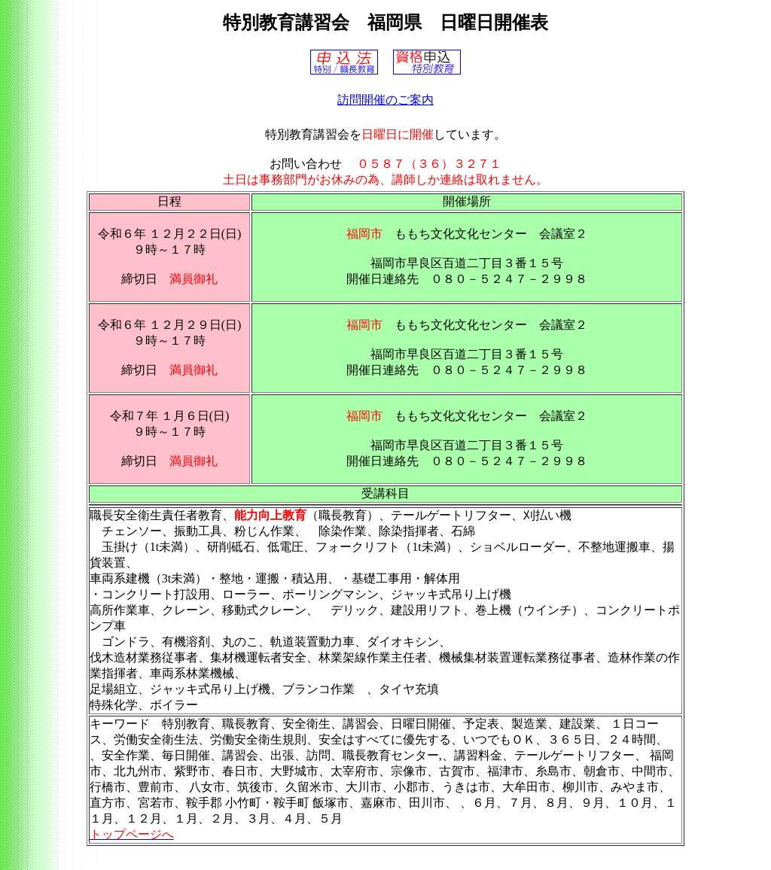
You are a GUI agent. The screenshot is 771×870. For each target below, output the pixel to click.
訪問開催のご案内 (385, 99)
